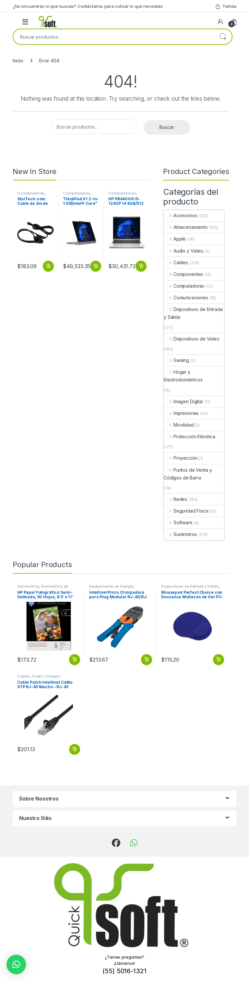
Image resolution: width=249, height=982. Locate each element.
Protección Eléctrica (189, 436)
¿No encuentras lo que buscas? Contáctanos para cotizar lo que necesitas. (88, 6)
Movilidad (179, 425)
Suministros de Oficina (42, 588)
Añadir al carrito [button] (48, 266)
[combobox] (113, 36)
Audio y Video (183, 251)
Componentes (183, 274)
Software (178, 522)
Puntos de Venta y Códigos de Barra (188, 473)
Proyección (180, 458)
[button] (16, 964)
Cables (176, 262)
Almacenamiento (186, 227)
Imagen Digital (183, 401)
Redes (175, 499)
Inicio (18, 60)
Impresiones (181, 413)
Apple (175, 239)
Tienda (225, 6)
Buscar (223, 36)
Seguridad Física (186, 511)
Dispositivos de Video (191, 339)
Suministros (180, 534)
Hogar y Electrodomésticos (183, 375)
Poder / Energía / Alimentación (39, 678)
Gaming (176, 360)
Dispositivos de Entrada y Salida (193, 313)
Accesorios (180, 215)
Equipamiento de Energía (111, 586)
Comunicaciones (186, 297)
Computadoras (30, 193)
